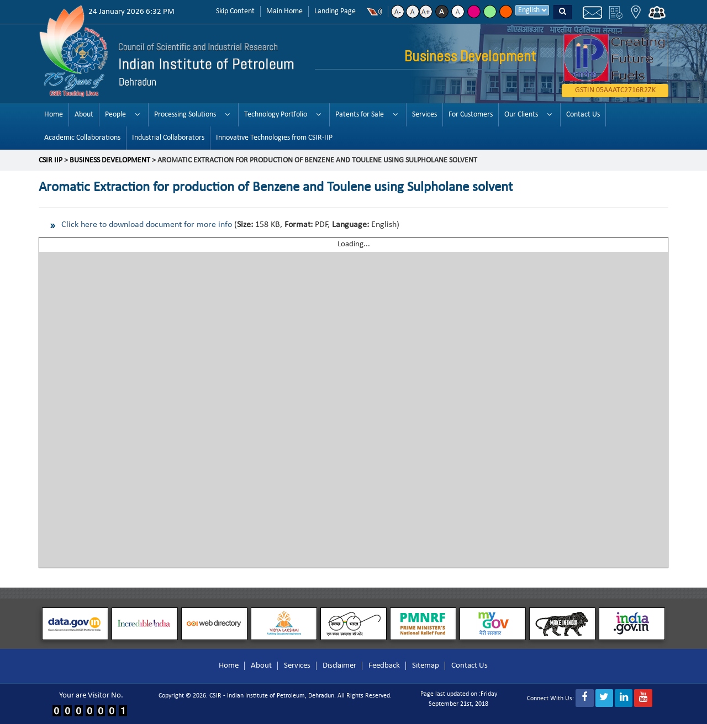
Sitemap (425, 666)
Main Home (284, 11)
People (115, 114)
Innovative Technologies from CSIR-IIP (274, 138)
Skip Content (235, 11)
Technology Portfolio (275, 114)
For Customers (471, 114)
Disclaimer (339, 666)
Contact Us (583, 114)
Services (424, 114)
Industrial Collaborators (168, 138)
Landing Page (335, 11)
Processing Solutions (185, 114)
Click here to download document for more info (146, 224)
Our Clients (521, 114)
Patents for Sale (359, 114)
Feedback (384, 666)
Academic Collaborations (82, 138)
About (84, 114)
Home (53, 114)
